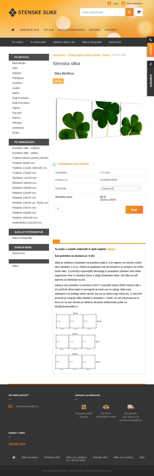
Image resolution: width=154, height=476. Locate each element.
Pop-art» (17, 112)
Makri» (16, 93)
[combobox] (120, 188)
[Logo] (33, 12)
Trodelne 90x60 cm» (23, 163)
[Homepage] (13, 30)
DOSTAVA (95, 29)
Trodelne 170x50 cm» (24, 172)
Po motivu (17, 42)
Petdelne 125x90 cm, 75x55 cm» (30, 202)
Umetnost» (18, 127)
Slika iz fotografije (92, 42)
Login (115, 3)
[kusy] (59, 209)
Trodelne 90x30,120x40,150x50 (84, 54)
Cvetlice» (17, 83)
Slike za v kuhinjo (123, 457)
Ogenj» (16, 107)
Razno (106, 54)
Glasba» (17, 73)
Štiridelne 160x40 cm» (24, 182)
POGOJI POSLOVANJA (71, 29)
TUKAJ (111, 249)
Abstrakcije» (19, 63)
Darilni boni (115, 42)
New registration (134, 3)
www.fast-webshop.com (98, 470)
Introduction (59, 54)
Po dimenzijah (38, 42)
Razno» (16, 117)
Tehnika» (17, 122)
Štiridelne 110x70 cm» (24, 177)
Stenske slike (17, 443)
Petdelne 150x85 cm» (24, 212)
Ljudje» (16, 88)
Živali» (15, 132)
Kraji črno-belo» (21, 102)
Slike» (15, 266)
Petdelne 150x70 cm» (24, 207)
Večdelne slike (52, 457)
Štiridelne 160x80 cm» (24, 187)
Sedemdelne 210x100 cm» (27, 222)
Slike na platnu (30, 457)
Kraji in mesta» (20, 97)
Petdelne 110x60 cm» (24, 192)
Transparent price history (71, 164)
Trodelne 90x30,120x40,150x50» (30, 158)
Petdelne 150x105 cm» (25, 217)
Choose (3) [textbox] (108, 188)
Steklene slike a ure (64, 42)
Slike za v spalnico (76, 457)
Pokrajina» (18, 78)
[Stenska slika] (99, 86)
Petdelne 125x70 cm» (24, 197)
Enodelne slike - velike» (25, 153)
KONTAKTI (111, 29)
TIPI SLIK (48, 29)
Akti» (15, 68)
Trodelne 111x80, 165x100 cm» (29, 167)
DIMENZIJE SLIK (29, 29)
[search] (129, 12)
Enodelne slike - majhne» (26, 148)
